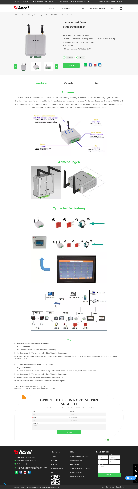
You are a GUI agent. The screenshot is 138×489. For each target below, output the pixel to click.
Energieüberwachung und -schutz (39, 15)
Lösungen (66, 8)
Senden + (109, 474)
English (101, 1)
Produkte (80, 8)
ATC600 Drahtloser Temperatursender (62, 15)
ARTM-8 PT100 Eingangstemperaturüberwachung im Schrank (37, 388)
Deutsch (121, 3)
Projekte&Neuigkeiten (97, 8)
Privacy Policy (104, 487)
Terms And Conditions (117, 487)
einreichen (69, 432)
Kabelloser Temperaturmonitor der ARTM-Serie (32, 386)
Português (107, 1)
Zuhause (51, 8)
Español (113, 1)
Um (112, 8)
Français (119, 1)
